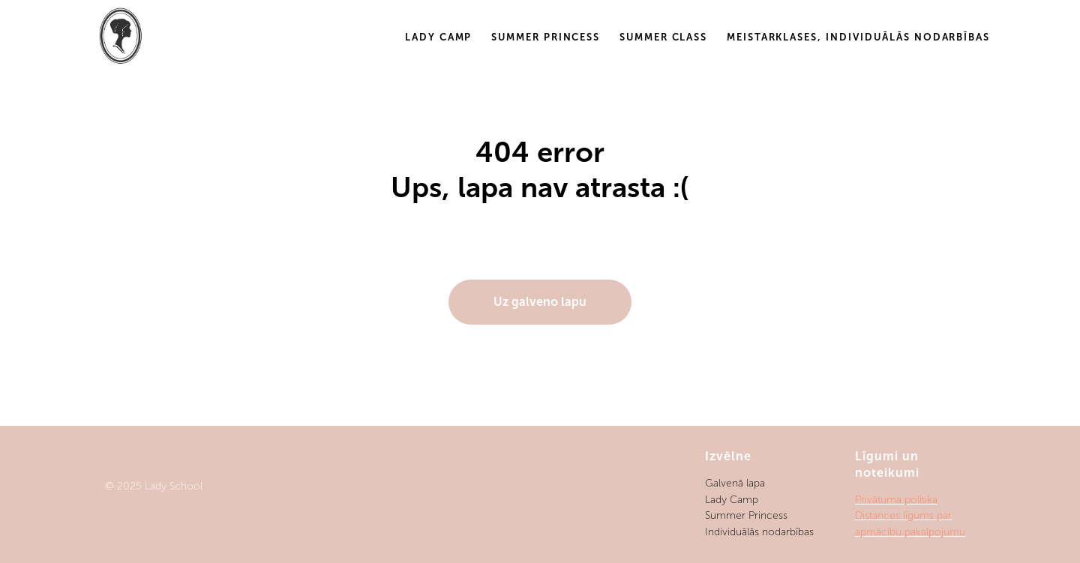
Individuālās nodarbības (759, 532)
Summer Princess (545, 37)
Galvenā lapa (735, 483)
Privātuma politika (896, 499)
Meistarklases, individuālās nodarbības (858, 37)
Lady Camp (438, 37)
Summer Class (663, 37)
